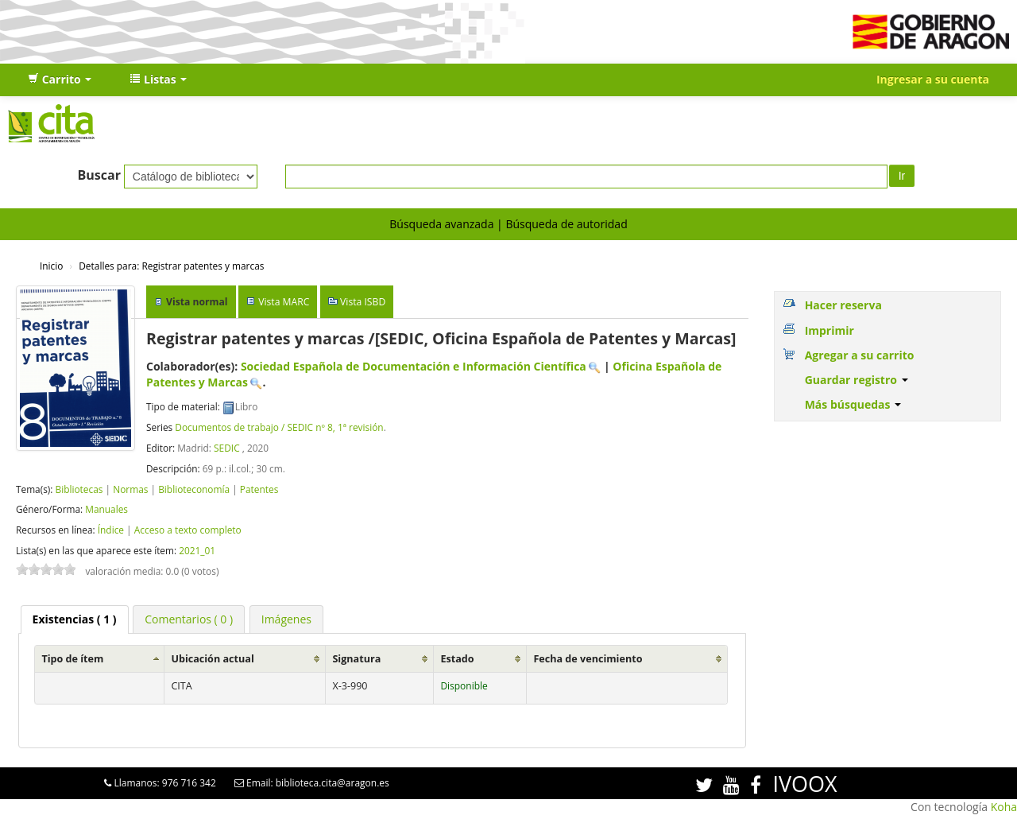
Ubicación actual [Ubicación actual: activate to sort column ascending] (212, 659)
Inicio (51, 265)
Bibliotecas (78, 489)
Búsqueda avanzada (441, 223)
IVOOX (804, 783)
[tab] (75, 619)
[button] (59, 79)
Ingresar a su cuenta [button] (932, 79)
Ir (902, 175)
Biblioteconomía (194, 489)
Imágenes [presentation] (286, 619)
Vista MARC (283, 302)
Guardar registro (856, 379)
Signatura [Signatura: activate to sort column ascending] (356, 659)
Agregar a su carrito (860, 355)
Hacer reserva (843, 305)
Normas (130, 489)
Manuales (106, 509)
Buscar (99, 175)
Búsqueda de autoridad (566, 223)
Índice (111, 529)
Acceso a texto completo (188, 529)
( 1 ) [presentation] (75, 619)
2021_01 (197, 550)
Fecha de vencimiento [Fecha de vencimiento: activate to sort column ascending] (587, 659)
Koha (1004, 806)
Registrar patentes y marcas (171, 265)
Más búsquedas (853, 404)
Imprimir (829, 330)
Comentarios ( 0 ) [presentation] (189, 619)
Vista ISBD (362, 302)
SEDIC (227, 447)
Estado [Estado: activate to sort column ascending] (457, 659)
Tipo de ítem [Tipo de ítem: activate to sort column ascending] (72, 659)
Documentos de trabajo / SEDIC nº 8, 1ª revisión (279, 427)
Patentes (259, 489)
